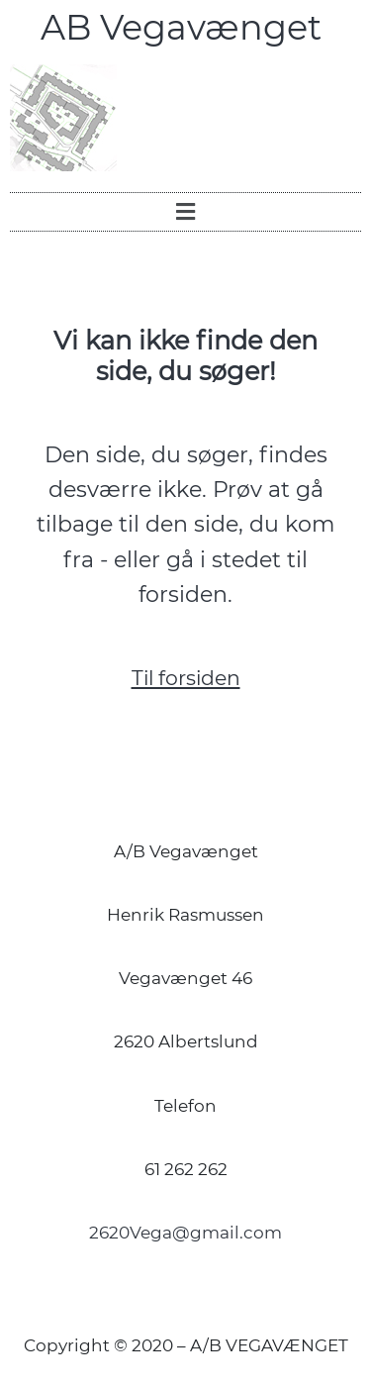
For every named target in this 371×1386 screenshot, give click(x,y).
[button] (185, 212)
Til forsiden (186, 677)
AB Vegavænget (185, 27)
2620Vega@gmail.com (185, 1232)
